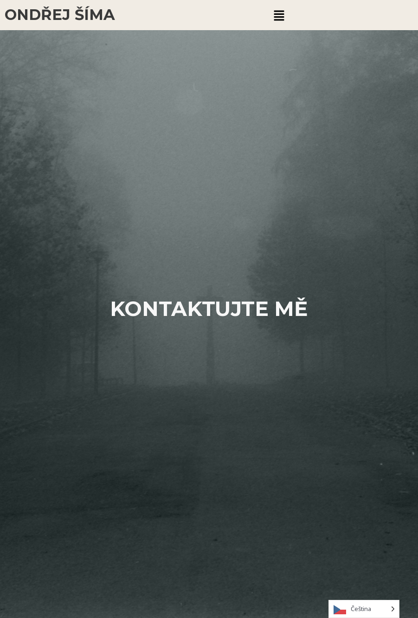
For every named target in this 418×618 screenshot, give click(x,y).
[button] (279, 15)
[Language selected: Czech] (363, 609)
